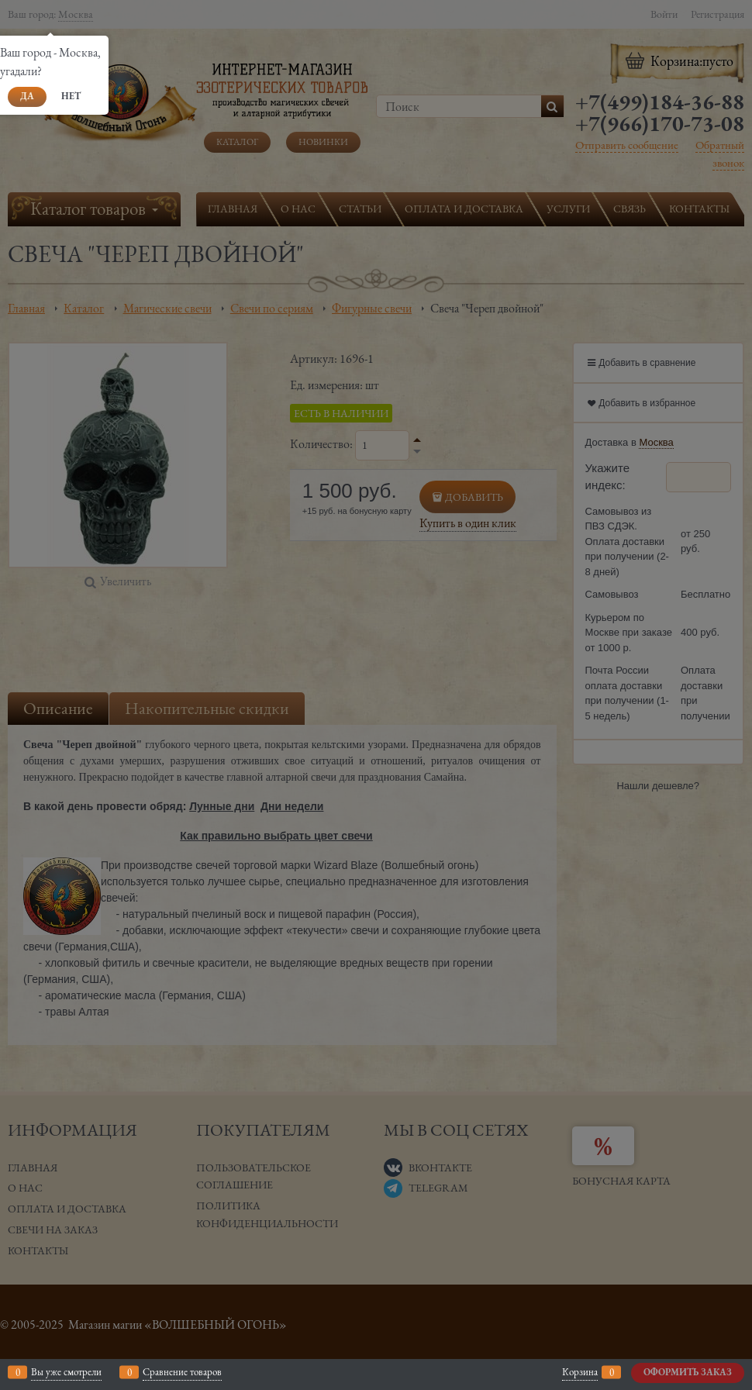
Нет (71, 96)
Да (27, 96)
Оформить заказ (687, 1372)
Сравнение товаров (182, 1371)
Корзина (580, 1371)
